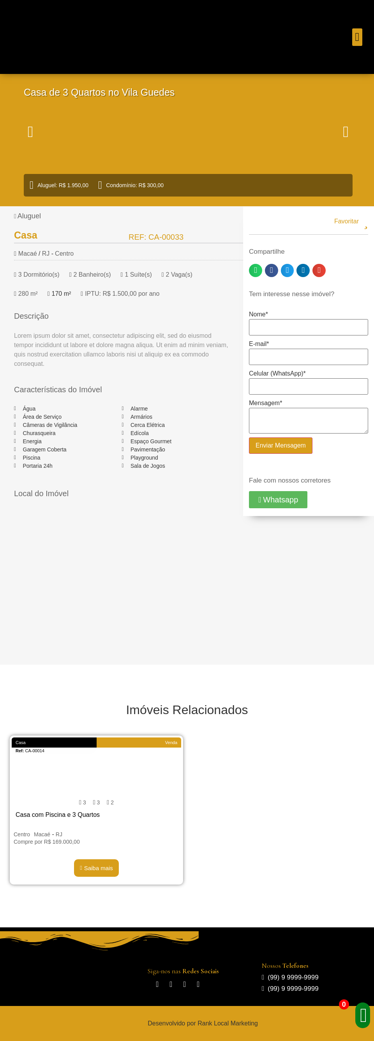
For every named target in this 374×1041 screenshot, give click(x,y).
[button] (357, 37)
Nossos (285, 966)
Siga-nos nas (183, 971)
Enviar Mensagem (281, 445)
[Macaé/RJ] (121, 577)
